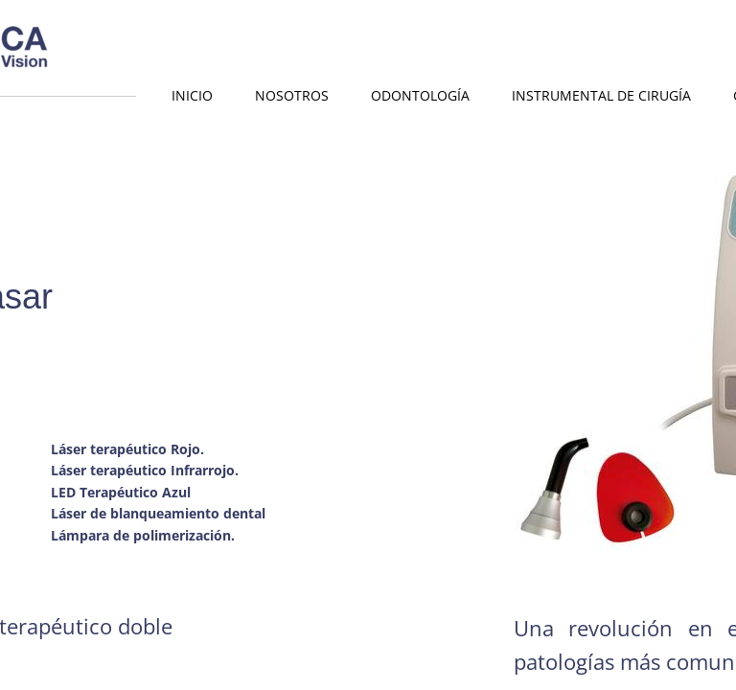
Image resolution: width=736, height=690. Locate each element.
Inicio (192, 95)
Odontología (420, 95)
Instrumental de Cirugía (601, 95)
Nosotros (292, 95)
